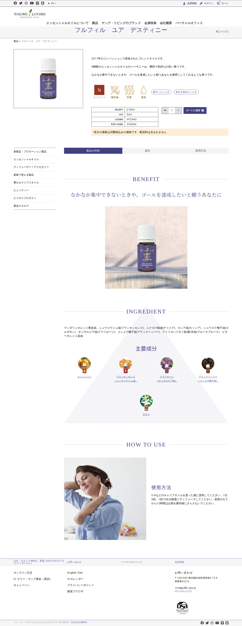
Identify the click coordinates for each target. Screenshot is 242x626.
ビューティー (21, 190)
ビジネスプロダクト (25, 198)
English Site (75, 572)
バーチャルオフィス (213, 13)
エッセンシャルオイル (26, 159)
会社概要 (190, 13)
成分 (147, 150)
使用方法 (200, 150)
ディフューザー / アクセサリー (31, 167)
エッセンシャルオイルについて (90, 13)
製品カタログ (21, 206)
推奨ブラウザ (75, 591)
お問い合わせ (74, 562)
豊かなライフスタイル (26, 182)
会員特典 (174, 13)
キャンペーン (22, 585)
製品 (118, 13)
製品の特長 (93, 150)
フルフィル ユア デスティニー (39, 41)
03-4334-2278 (183, 591)
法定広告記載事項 (79, 622)
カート (223, 3)
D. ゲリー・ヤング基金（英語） (33, 579)
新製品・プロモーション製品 (30, 151)
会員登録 (190, 3)
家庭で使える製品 (24, 175)
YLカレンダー (75, 579)
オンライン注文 (23, 572)
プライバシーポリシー (80, 585)
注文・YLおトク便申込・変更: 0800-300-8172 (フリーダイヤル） (39, 562)
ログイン (207, 3)
